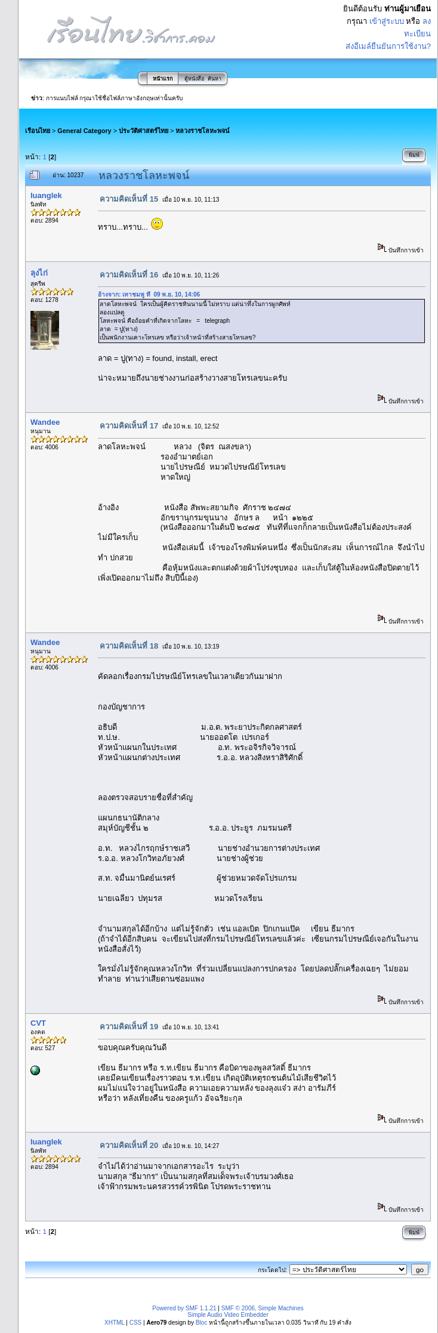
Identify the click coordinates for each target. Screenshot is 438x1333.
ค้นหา (214, 79)
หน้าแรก (162, 79)
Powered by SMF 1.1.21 (184, 1308)
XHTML (114, 1322)
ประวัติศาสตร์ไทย (143, 130)
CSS (135, 1322)
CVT (38, 1023)
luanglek (46, 195)
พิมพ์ (414, 155)
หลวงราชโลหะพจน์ (202, 130)
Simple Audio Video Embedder (227, 1315)
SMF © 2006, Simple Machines (262, 1308)
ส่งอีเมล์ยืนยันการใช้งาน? (388, 46)
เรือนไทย (37, 130)
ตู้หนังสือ (194, 79)
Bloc (201, 1322)
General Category (84, 130)
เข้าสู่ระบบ (386, 21)
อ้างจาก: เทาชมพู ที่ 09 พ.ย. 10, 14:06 (149, 294)
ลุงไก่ (39, 273)
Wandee (45, 422)
